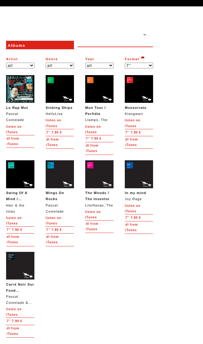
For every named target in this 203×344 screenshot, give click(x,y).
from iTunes (13, 141)
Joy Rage (139, 180)
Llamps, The (99, 98)
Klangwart (139, 95)
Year (89, 59)
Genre (52, 59)
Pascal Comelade (20, 98)
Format (132, 59)
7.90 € (54, 132)
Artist (12, 59)
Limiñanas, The (99, 183)
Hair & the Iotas (20, 186)
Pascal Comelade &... (20, 278)
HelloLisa (60, 95)
